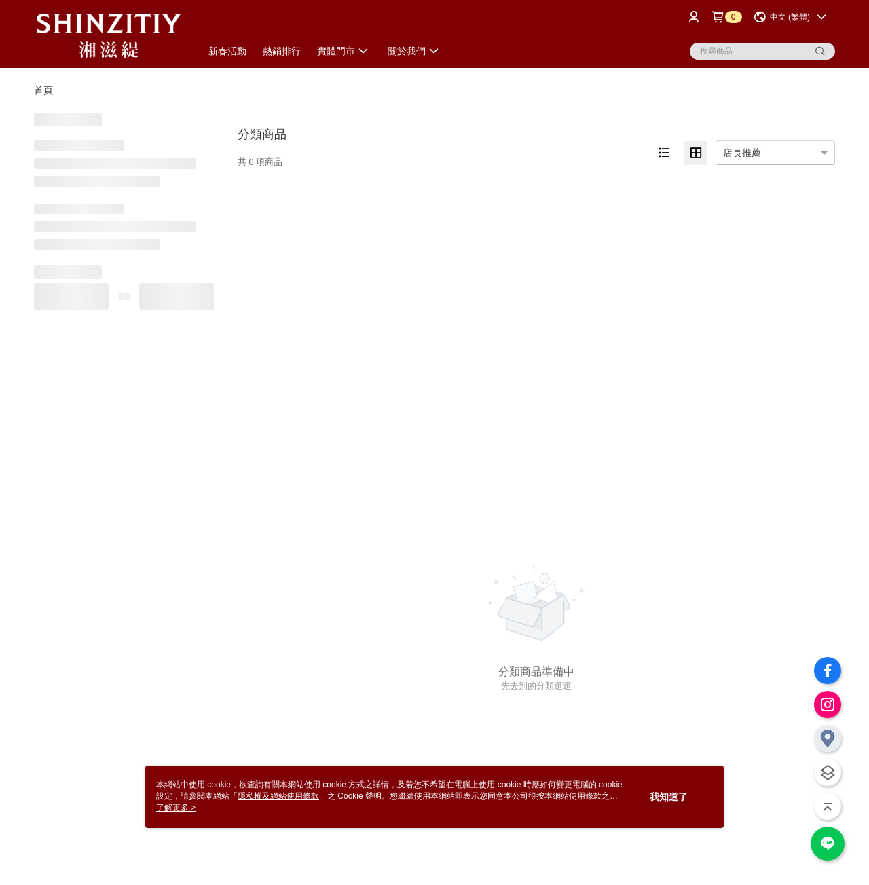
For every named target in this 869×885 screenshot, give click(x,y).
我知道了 (669, 796)
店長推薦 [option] (742, 152)
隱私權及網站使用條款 (278, 796)
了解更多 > (176, 807)
